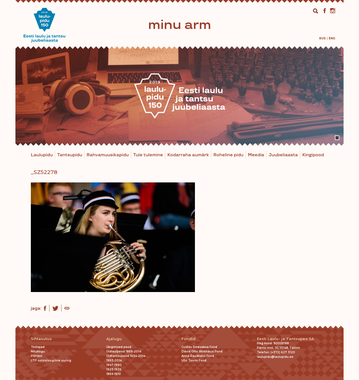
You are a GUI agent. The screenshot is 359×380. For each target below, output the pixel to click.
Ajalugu (114, 339)
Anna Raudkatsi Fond (197, 356)
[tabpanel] (179, 96)
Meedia (256, 155)
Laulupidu (42, 155)
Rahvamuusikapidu (108, 155)
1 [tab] (337, 137)
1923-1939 (113, 369)
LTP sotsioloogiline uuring (51, 360)
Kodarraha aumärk (188, 155)
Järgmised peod (118, 347)
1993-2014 (114, 360)
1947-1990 (114, 365)
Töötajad (38, 347)
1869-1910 (113, 374)
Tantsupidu (69, 155)
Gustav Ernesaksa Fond (199, 347)
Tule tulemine (148, 155)
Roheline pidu (228, 155)
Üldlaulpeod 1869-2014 (123, 351)
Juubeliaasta (283, 155)
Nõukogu (38, 351)
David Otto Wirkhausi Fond (201, 351)
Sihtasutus (41, 339)
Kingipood (313, 155)
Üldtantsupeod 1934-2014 (125, 356)
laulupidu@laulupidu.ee (275, 357)
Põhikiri (36, 356)
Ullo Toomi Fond (193, 360)
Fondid (188, 339)
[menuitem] (322, 38)
